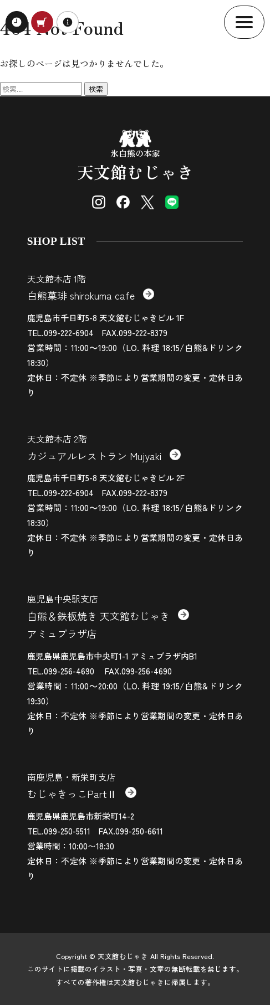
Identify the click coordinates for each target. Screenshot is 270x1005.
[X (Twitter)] (147, 202)
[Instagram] (98, 202)
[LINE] (172, 202)
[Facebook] (123, 202)
